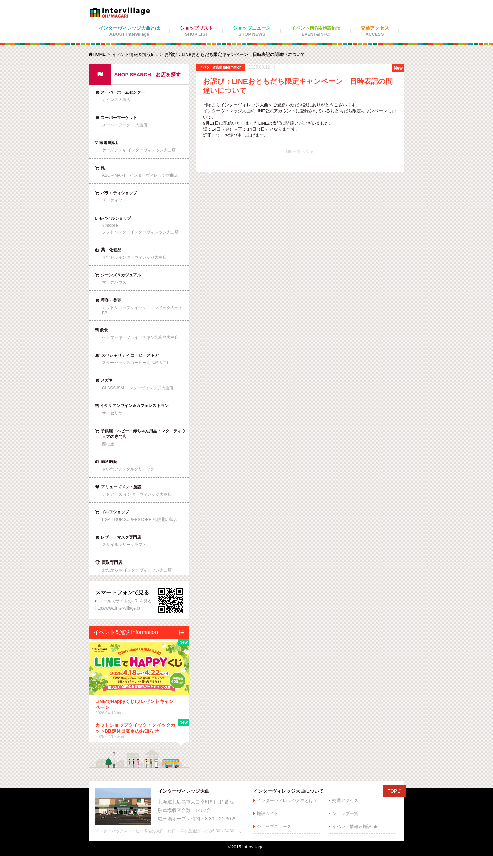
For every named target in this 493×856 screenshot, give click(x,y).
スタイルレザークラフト (124, 544)
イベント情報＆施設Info (135, 54)
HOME (97, 54)
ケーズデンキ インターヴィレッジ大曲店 (139, 150)
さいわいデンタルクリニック (128, 469)
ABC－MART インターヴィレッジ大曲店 (140, 175)
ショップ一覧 (345, 813)
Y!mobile (110, 225)
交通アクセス (375, 31)
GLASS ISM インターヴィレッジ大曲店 (137, 388)
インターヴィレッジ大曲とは (129, 31)
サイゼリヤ (112, 413)
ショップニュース (252, 31)
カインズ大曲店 (116, 99)
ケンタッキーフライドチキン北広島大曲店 (140, 337)
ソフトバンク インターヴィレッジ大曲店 (140, 232)
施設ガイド (267, 813)
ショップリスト (196, 31)
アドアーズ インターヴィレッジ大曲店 (137, 494)
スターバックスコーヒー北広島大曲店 (136, 362)
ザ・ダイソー (114, 200)
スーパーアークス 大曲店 (124, 125)
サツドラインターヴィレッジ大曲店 (134, 257)
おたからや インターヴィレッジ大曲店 (137, 570)
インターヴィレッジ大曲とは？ (287, 800)
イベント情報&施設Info (316, 31)
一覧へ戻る (300, 151)
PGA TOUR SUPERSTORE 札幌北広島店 (139, 519)
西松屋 (108, 444)
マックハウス (114, 282)
